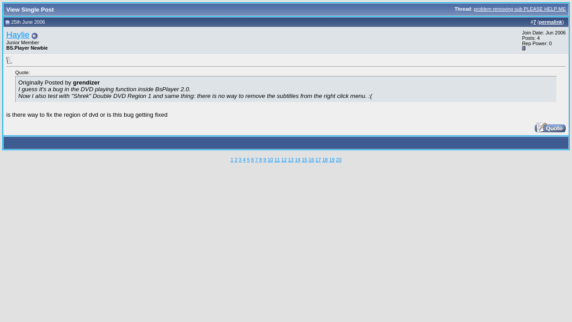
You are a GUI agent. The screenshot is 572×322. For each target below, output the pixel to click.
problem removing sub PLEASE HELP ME (520, 9)
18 (325, 159)
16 (311, 159)
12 (283, 159)
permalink (550, 22)
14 (297, 159)
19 (331, 159)
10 (270, 159)
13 (291, 159)
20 (338, 159)
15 (304, 159)
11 (277, 159)
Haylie (17, 34)
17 (318, 159)
